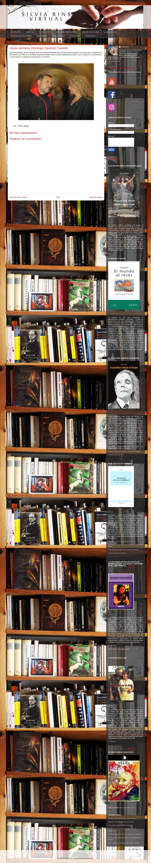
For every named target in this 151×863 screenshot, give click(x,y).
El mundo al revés (45, 32)
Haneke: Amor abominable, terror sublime (122, 818)
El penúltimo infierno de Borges (67, 32)
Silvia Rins (125, 47)
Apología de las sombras (90, 32)
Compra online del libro (116, 455)
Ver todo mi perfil (114, 61)
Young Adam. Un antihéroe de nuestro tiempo (123, 843)
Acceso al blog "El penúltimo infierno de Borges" (124, 451)
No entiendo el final (128, 808)
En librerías (112, 645)
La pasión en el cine (111, 32)
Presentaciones (90, 36)
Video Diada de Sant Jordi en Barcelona (124, 72)
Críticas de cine (75, 36)
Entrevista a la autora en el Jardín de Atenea (123, 550)
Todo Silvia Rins (15, 32)
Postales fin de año (58, 36)
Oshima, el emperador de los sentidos (121, 822)
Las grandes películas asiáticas (21, 36)
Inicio (58, 197)
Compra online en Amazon (117, 553)
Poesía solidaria (41, 36)
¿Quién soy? (30, 32)
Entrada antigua (95, 197)
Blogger (90, 858)
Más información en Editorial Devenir (120, 541)
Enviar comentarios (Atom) (61, 203)
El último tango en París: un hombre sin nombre (124, 834)
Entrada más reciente (18, 197)
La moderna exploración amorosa (119, 825)
